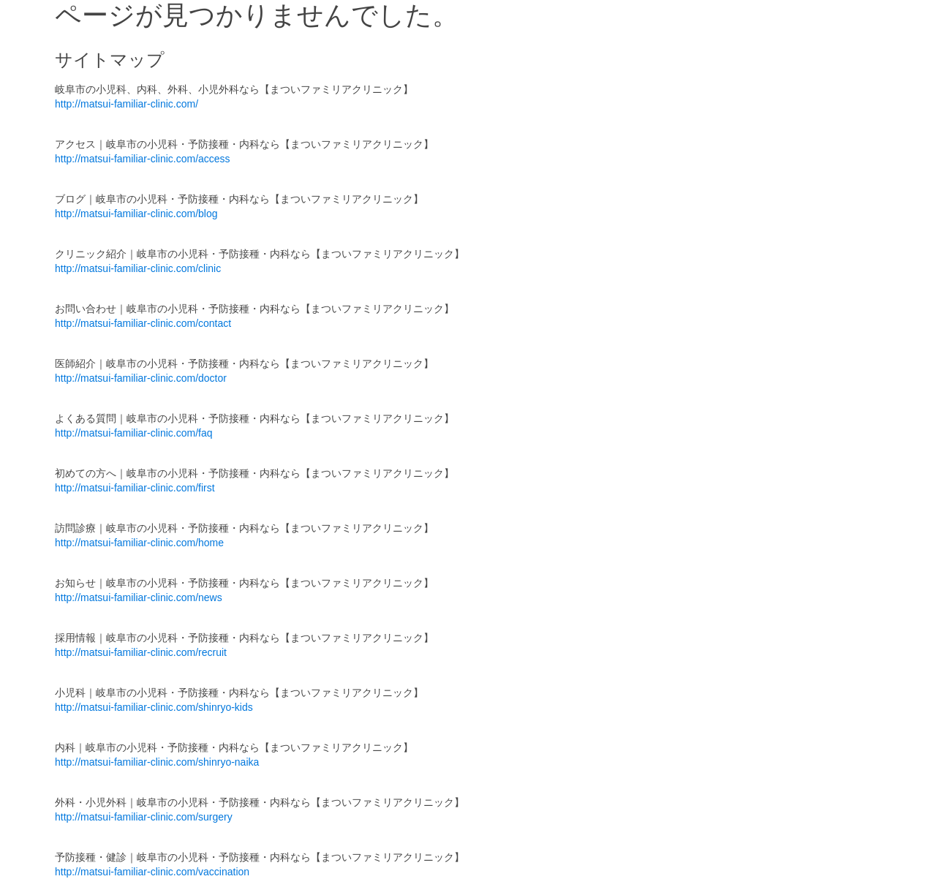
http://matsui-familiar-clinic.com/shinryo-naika (157, 762)
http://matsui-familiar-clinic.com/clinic (138, 268)
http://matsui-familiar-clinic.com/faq (134, 433)
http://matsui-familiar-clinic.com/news (138, 597)
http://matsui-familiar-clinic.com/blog (136, 213)
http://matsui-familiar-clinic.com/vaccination (152, 872)
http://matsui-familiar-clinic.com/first (135, 488)
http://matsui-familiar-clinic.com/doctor (141, 378)
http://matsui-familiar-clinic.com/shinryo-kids (154, 707)
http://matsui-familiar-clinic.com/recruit (141, 652)
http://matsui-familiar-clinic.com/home (139, 542)
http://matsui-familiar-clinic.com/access (142, 159)
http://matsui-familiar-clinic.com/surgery (144, 817)
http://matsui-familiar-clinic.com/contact (143, 323)
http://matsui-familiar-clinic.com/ (126, 104)
